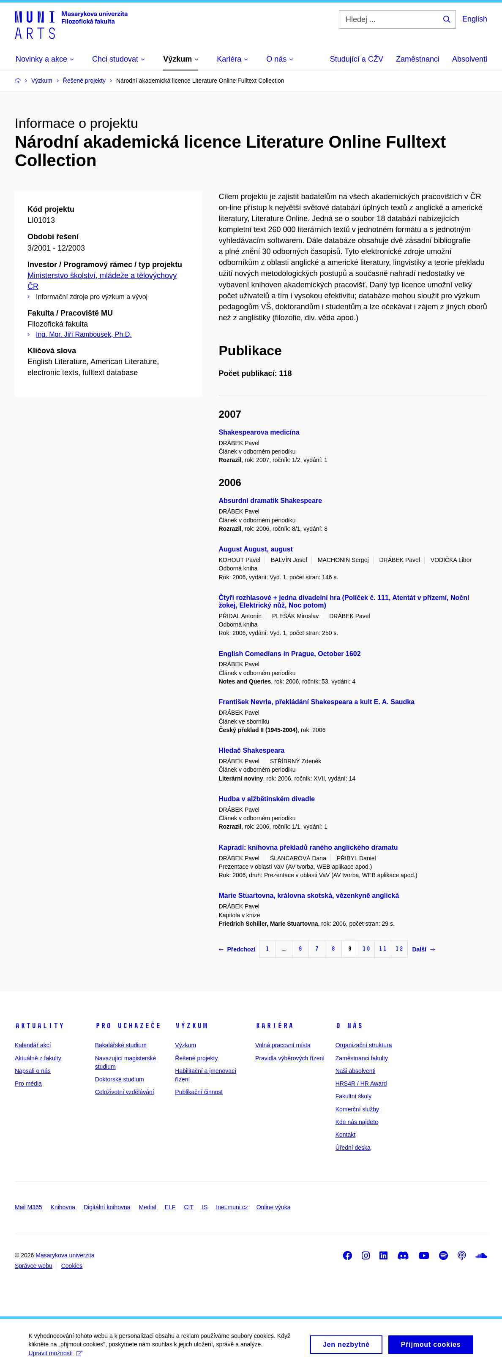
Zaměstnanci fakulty (362, 1058)
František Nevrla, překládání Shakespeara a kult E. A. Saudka (317, 701)
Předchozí (237, 949)
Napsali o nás (33, 1070)
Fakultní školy (354, 1096)
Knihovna (63, 1207)
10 (366, 948)
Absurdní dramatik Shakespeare (270, 500)
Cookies (72, 1265)
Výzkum (191, 1025)
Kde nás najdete (357, 1122)
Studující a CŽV (356, 59)
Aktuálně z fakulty (38, 1058)
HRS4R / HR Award (361, 1083)
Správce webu (33, 1265)
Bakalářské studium (121, 1045)
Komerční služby (357, 1109)
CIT (189, 1207)
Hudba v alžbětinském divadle (267, 799)
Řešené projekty (196, 1058)
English (474, 19)
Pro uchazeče (128, 1025)
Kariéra (274, 1025)
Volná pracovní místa (283, 1045)
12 (399, 948)
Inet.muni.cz (232, 1207)
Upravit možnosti (56, 1356)
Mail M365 (28, 1207)
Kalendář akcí (33, 1045)
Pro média (28, 1083)
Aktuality (39, 1025)
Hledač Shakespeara (252, 750)
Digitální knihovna (107, 1207)
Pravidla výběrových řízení (290, 1058)
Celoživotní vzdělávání (124, 1092)
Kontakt (345, 1134)
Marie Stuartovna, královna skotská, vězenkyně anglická (309, 895)
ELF (170, 1207)
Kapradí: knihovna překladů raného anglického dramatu (308, 847)
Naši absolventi (356, 1070)
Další (423, 949)
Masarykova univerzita (64, 1255)
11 (383, 948)
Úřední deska (353, 1147)
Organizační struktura (364, 1045)
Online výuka (273, 1207)
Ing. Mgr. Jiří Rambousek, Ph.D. (84, 334)
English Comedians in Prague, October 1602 (290, 653)
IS (204, 1207)
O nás (349, 1025)
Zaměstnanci (417, 59)
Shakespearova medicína (259, 432)
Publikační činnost (199, 1092)
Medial (147, 1207)
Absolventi (469, 59)
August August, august (256, 549)
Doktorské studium (119, 1079)
